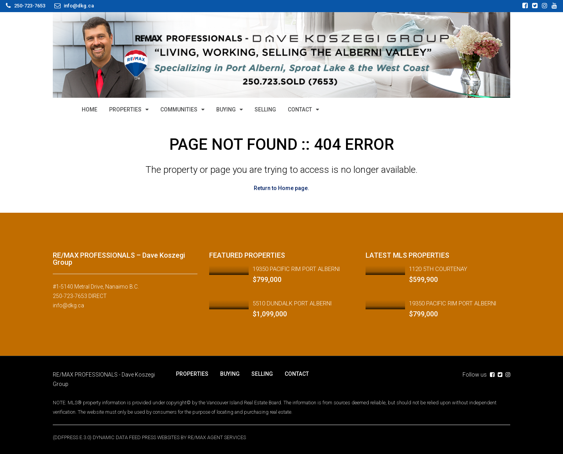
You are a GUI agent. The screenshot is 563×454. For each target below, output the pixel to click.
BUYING (226, 109)
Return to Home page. (281, 188)
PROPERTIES (125, 109)
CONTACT (300, 109)
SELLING (265, 109)
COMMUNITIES (178, 109)
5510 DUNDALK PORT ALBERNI (292, 303)
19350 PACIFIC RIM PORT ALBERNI (296, 269)
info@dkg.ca (68, 305)
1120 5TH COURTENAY (438, 269)
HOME (89, 109)
